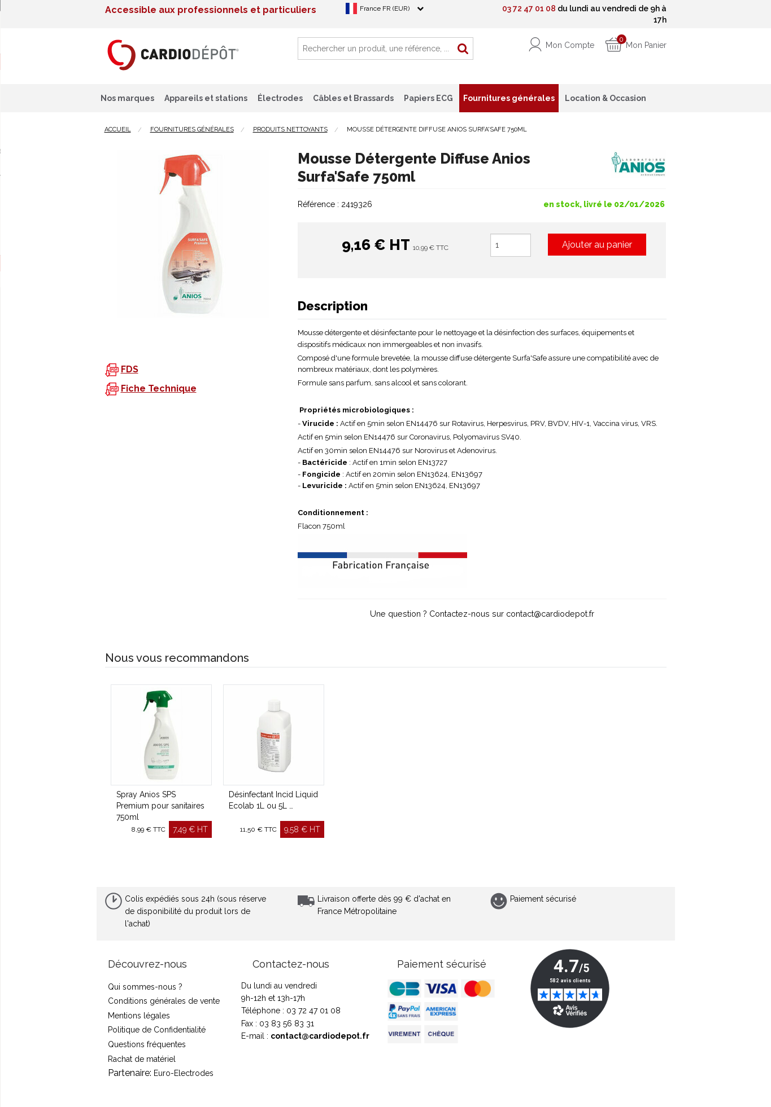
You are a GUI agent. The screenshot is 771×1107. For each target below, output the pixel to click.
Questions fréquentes (147, 1044)
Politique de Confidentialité (157, 1029)
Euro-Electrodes (184, 1073)
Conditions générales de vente (164, 1000)
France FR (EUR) (385, 8)
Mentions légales (139, 1015)
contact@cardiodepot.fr (320, 1035)
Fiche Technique (159, 388)
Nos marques (127, 98)
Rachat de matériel (142, 1059)
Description (333, 305)
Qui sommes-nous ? (145, 986)
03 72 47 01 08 (529, 8)
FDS (129, 369)
